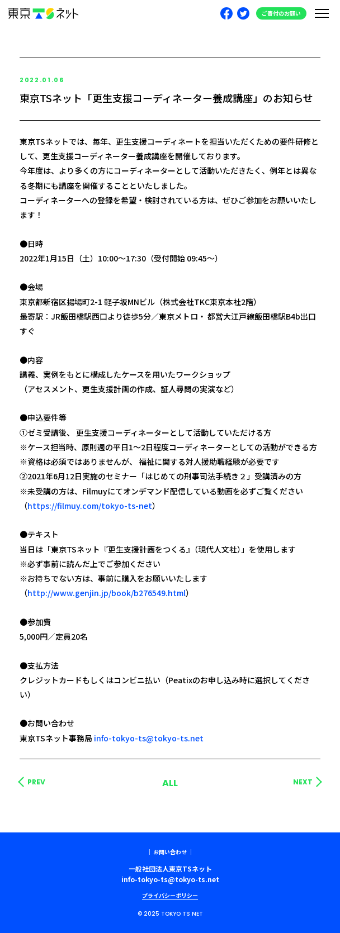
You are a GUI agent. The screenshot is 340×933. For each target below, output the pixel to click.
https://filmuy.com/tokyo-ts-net (89, 505)
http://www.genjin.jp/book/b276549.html (106, 592)
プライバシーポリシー (170, 895)
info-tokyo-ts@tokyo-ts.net (149, 738)
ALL (170, 783)
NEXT (303, 782)
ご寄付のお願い (281, 13)
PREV (36, 782)
